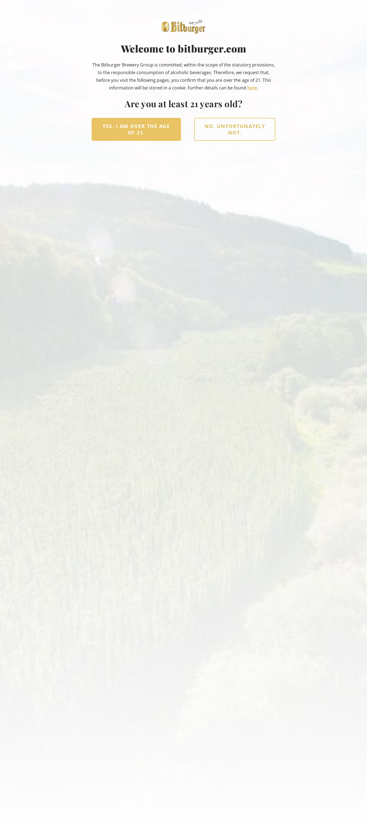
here (252, 88)
